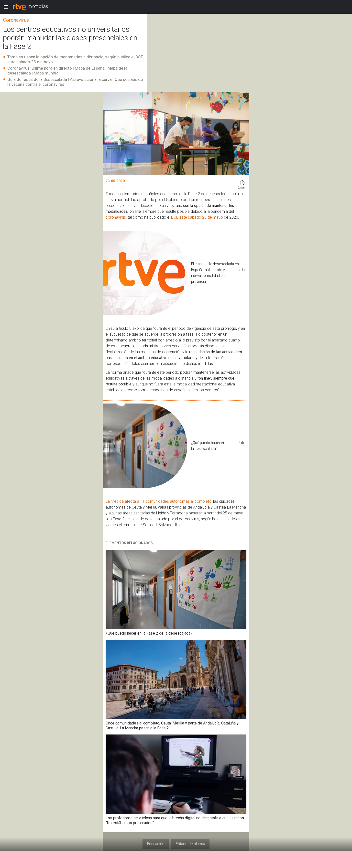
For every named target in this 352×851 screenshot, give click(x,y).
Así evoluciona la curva (91, 79)
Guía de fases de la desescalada (37, 79)
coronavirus (116, 217)
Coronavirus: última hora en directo (39, 68)
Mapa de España (90, 68)
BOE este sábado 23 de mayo (197, 217)
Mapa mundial (46, 73)
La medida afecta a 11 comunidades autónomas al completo (158, 501)
